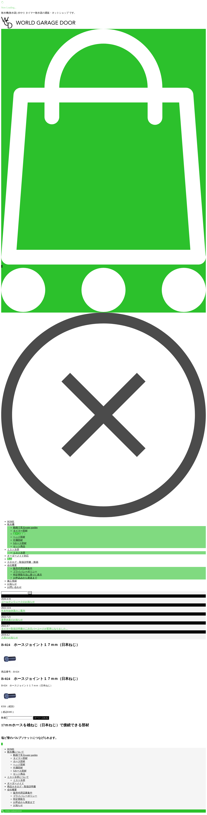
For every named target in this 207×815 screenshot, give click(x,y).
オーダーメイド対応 (18, 556)
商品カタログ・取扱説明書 (21, 786)
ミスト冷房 (13, 549)
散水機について (15, 752)
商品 (9, 559)
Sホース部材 (19, 543)
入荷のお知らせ (9, 637)
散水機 (10, 524)
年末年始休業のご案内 (13, 610)
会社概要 (12, 565)
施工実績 (12, 581)
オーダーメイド (15, 783)
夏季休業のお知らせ (12, 619)
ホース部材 (19, 534)
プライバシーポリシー (25, 571)
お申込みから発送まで (25, 577)
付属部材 (18, 540)
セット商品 (19, 546)
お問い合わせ (14, 587)
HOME (10, 521)
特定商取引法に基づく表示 (27, 574)
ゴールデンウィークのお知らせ (18, 601)
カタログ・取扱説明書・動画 (22, 562)
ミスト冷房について (18, 777)
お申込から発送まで (24, 802)
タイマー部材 (20, 530)
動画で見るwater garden (25, 527)
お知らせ (12, 584)
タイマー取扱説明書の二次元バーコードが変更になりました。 (34, 628)
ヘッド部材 (19, 537)
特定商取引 (19, 799)
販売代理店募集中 (22, 568)
